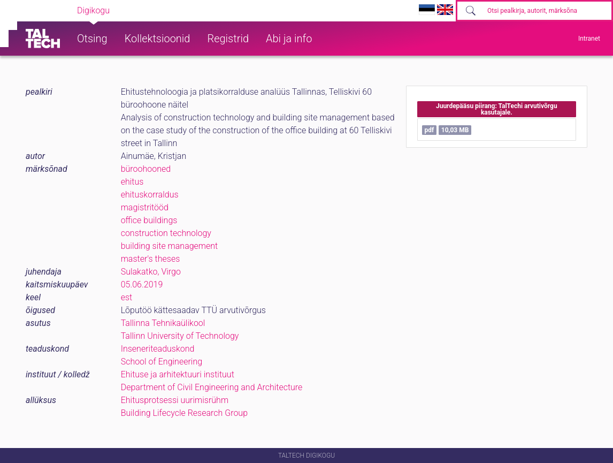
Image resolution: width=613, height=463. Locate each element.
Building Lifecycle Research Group (184, 413)
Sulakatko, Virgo (151, 272)
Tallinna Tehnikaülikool (163, 323)
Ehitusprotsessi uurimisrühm (174, 400)
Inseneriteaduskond (158, 349)
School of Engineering (161, 361)
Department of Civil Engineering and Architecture (212, 387)
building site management (169, 246)
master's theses (150, 259)
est (127, 297)
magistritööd (144, 207)
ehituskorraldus (150, 194)
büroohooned (146, 169)
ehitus (132, 182)
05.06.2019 (142, 284)
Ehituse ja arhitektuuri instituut (177, 374)
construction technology (166, 233)
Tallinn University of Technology (180, 336)
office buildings (149, 220)
